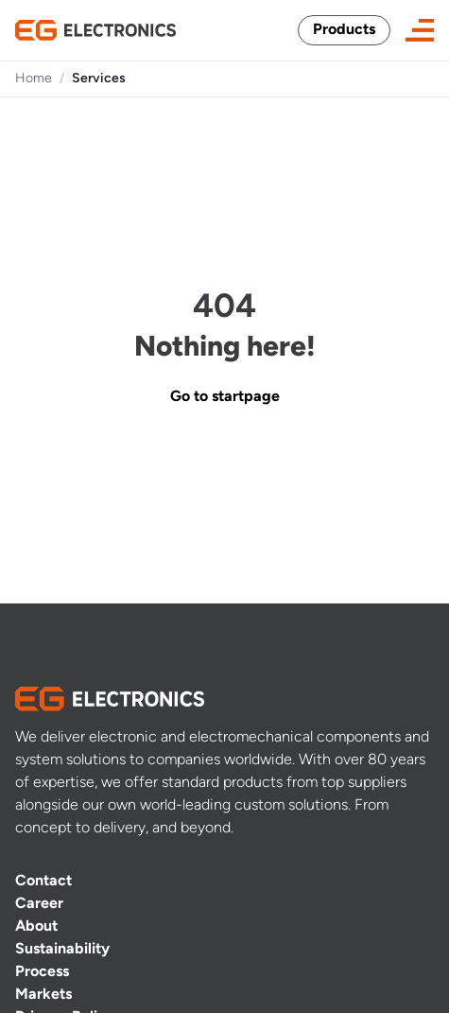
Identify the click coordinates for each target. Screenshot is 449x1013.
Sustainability (62, 949)
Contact (43, 881)
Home (33, 79)
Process (42, 972)
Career (39, 904)
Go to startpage (225, 397)
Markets (43, 995)
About (36, 926)
